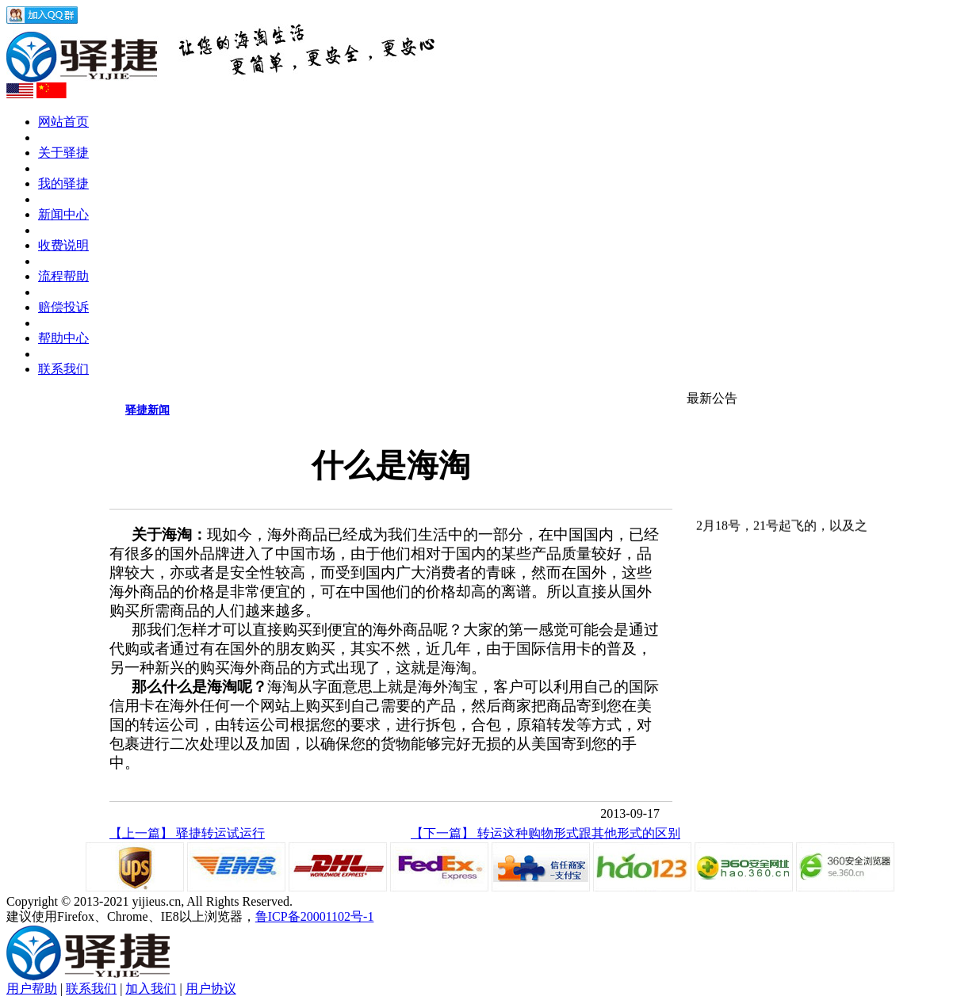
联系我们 (63, 369)
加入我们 (150, 988)
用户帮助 (31, 988)
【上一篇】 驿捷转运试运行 (187, 833)
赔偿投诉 (63, 307)
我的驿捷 (63, 183)
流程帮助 (63, 276)
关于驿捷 (63, 152)
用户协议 (211, 988)
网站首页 (63, 121)
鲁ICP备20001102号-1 (314, 916)
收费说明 (63, 245)
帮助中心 (63, 338)
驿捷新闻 (147, 410)
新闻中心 (63, 214)
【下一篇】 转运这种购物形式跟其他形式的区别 (545, 833)
